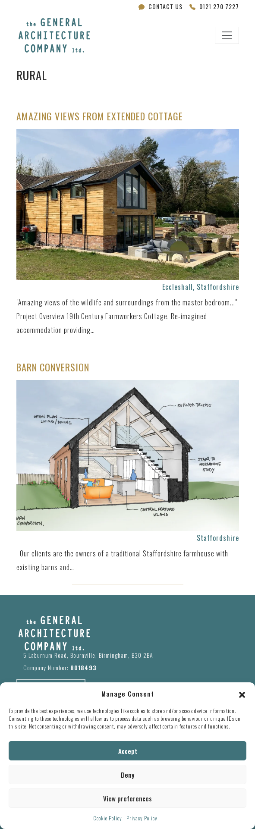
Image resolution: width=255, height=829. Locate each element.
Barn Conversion (52, 367)
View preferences (127, 798)
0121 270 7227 (214, 6)
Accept (127, 751)
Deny (127, 774)
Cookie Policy (107, 818)
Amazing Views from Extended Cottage (99, 116)
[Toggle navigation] (227, 35)
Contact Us (161, 6)
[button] (242, 693)
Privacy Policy (141, 818)
